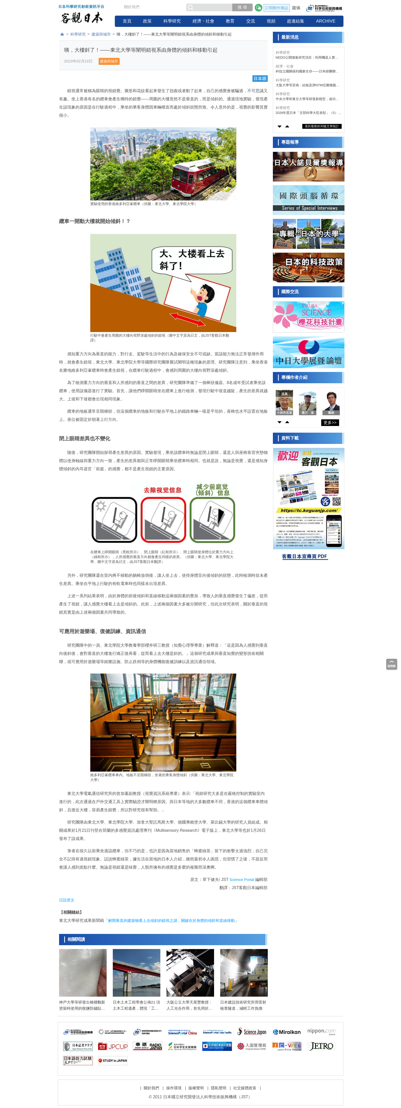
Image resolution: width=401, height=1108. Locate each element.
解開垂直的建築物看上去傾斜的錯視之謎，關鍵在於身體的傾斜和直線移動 (171, 920)
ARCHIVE (326, 21)
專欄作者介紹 (294, 377)
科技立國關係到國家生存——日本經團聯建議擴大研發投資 (307, 71)
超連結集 (295, 21)
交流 (250, 21)
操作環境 (174, 1088)
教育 (230, 21)
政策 (147, 21)
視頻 (271, 21)
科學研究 (172, 21)
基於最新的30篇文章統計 (322, 126)
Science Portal (241, 879)
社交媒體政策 (244, 1088)
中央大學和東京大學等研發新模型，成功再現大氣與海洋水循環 (307, 99)
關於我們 (131, 7)
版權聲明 (196, 1088)
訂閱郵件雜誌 (276, 8)
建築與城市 (101, 34)
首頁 (127, 21)
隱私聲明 (218, 1088)
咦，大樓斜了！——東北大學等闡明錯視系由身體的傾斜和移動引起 (174, 34)
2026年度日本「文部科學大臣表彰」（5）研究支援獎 (308, 113)
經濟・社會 (203, 21)
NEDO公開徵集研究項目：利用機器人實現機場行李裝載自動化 (307, 58)
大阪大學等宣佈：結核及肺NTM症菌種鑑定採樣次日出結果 (307, 85)
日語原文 (66, 900)
